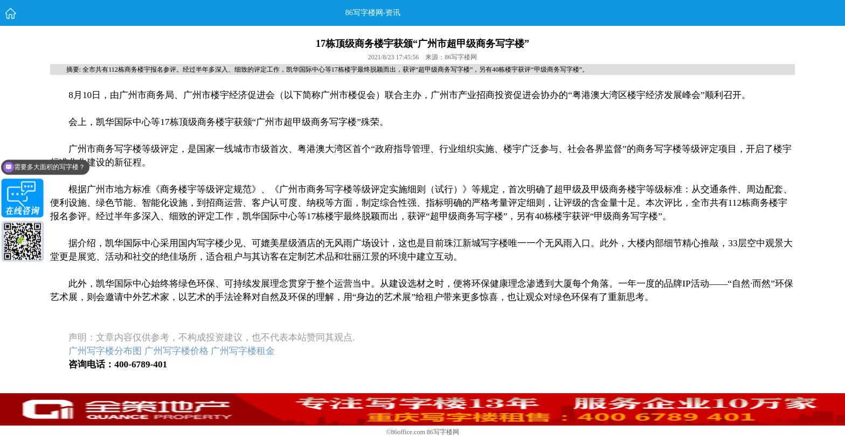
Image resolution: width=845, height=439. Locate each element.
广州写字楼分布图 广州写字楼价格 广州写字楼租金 (171, 351)
